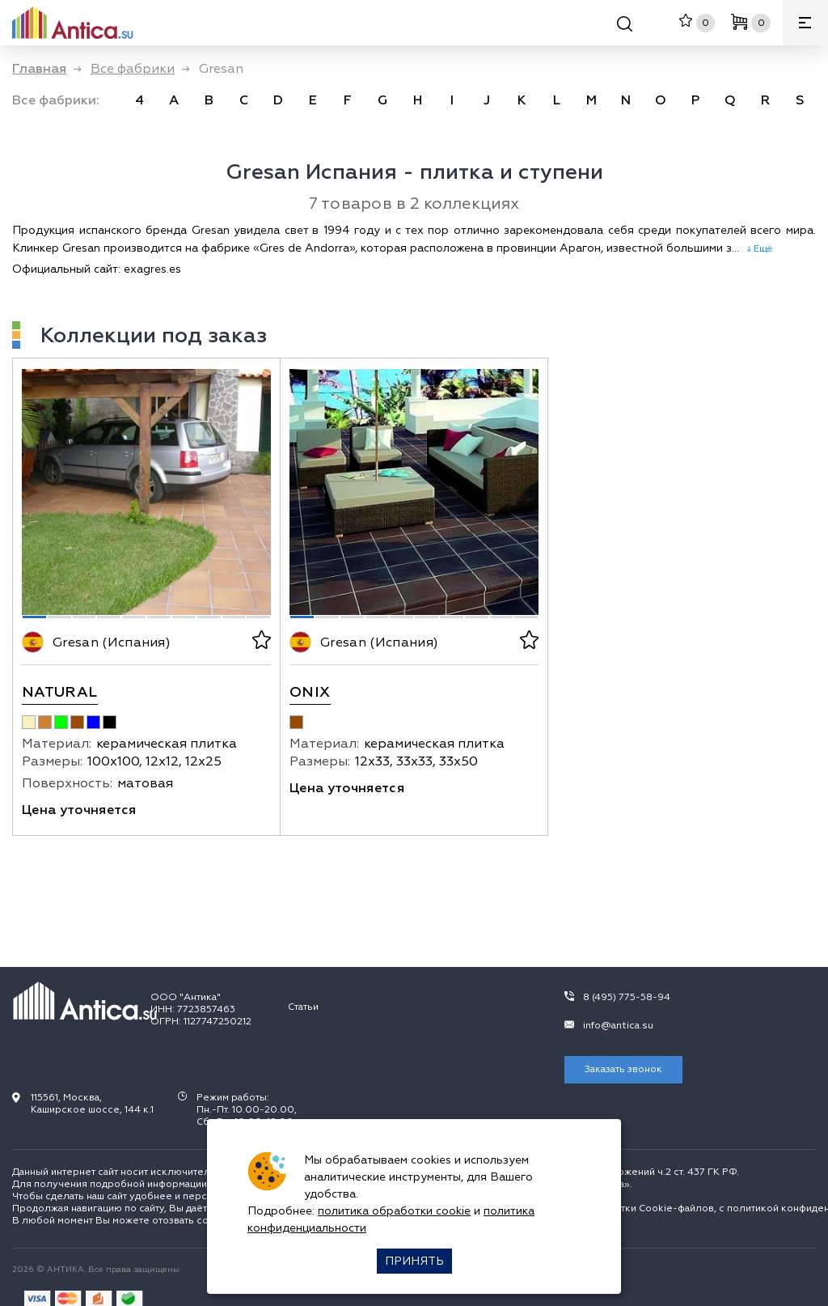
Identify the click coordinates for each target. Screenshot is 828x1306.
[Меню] (805, 22)
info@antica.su (618, 1026)
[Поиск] (624, 26)
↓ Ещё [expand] (755, 248)
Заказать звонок (623, 1069)
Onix (309, 692)
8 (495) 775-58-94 (626, 997)
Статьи (303, 1007)
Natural (60, 692)
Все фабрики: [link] (55, 100)
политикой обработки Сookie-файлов (622, 1208)
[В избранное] (260, 642)
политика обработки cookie (394, 1211)
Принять (414, 1261)
